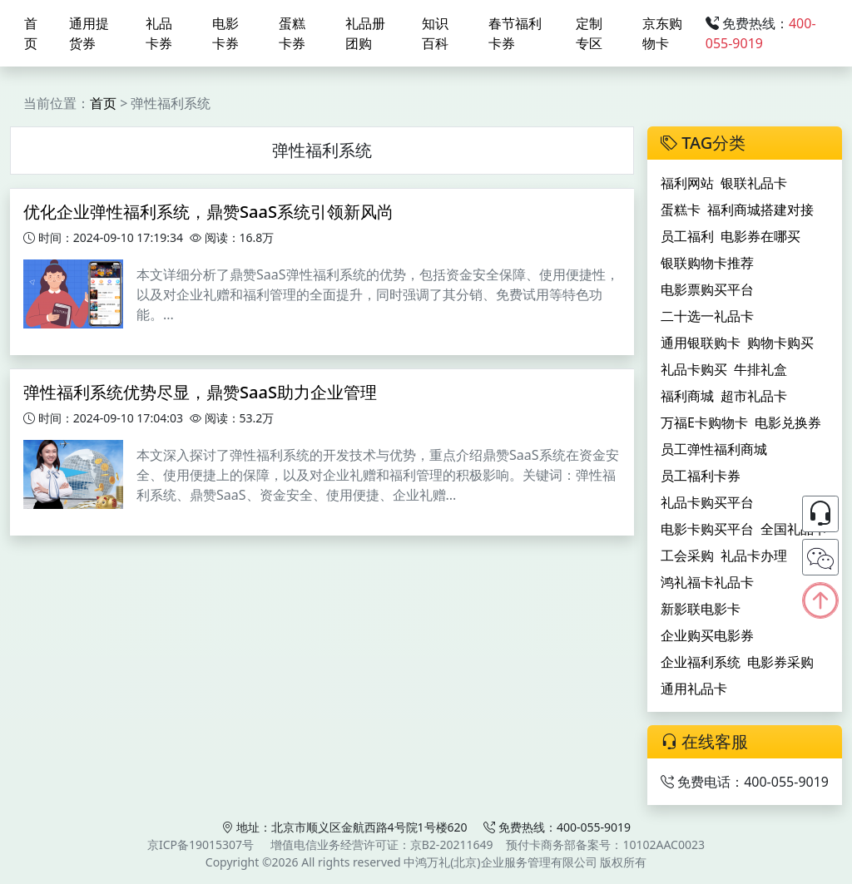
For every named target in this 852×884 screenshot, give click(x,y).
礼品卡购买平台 (707, 502)
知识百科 (435, 33)
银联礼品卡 (754, 183)
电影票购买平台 (707, 289)
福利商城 (687, 396)
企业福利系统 (701, 662)
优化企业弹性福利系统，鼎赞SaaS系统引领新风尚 (208, 211)
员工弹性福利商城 (714, 449)
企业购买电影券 (707, 635)
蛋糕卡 (681, 209)
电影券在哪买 (760, 236)
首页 (30, 33)
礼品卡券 (159, 33)
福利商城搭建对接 (760, 209)
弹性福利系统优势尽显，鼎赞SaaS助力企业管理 (200, 392)
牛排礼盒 (760, 369)
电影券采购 (780, 662)
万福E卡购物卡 (704, 422)
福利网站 (687, 183)
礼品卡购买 (694, 369)
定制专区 (589, 33)
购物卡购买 (780, 342)
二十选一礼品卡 (707, 316)
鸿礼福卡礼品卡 (707, 582)
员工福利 (687, 236)
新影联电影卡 (701, 609)
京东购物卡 (662, 33)
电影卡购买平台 (707, 529)
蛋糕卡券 (292, 33)
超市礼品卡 (754, 396)
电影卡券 (225, 33)
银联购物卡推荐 (707, 263)
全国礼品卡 (793, 529)
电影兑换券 (788, 422)
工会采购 (687, 555)
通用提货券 (89, 33)
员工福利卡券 (701, 476)
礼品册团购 (365, 33)
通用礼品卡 (694, 688)
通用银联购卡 (701, 342)
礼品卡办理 (754, 555)
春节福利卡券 (515, 33)
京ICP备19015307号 (200, 844)
